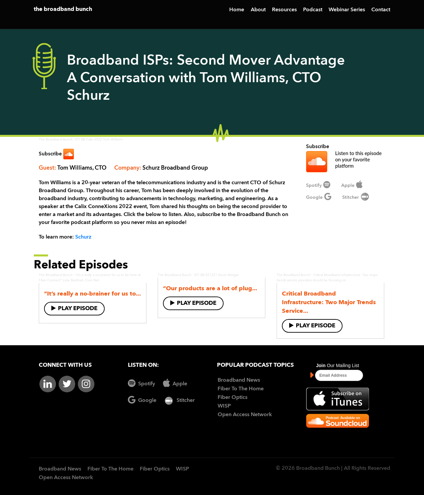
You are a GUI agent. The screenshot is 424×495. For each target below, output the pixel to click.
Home (236, 10)
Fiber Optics (232, 397)
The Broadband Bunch (56, 139)
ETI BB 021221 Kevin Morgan (216, 275)
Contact (380, 10)
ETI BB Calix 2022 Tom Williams (99, 139)
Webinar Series (347, 10)
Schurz (83, 237)
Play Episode (74, 308)
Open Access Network (245, 414)
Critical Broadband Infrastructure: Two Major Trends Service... (329, 302)
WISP (224, 406)
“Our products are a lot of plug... (210, 289)
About (258, 10)
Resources (284, 10)
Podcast (312, 10)
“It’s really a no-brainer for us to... (92, 294)
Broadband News (239, 380)
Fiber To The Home (241, 389)
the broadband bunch (63, 9)
